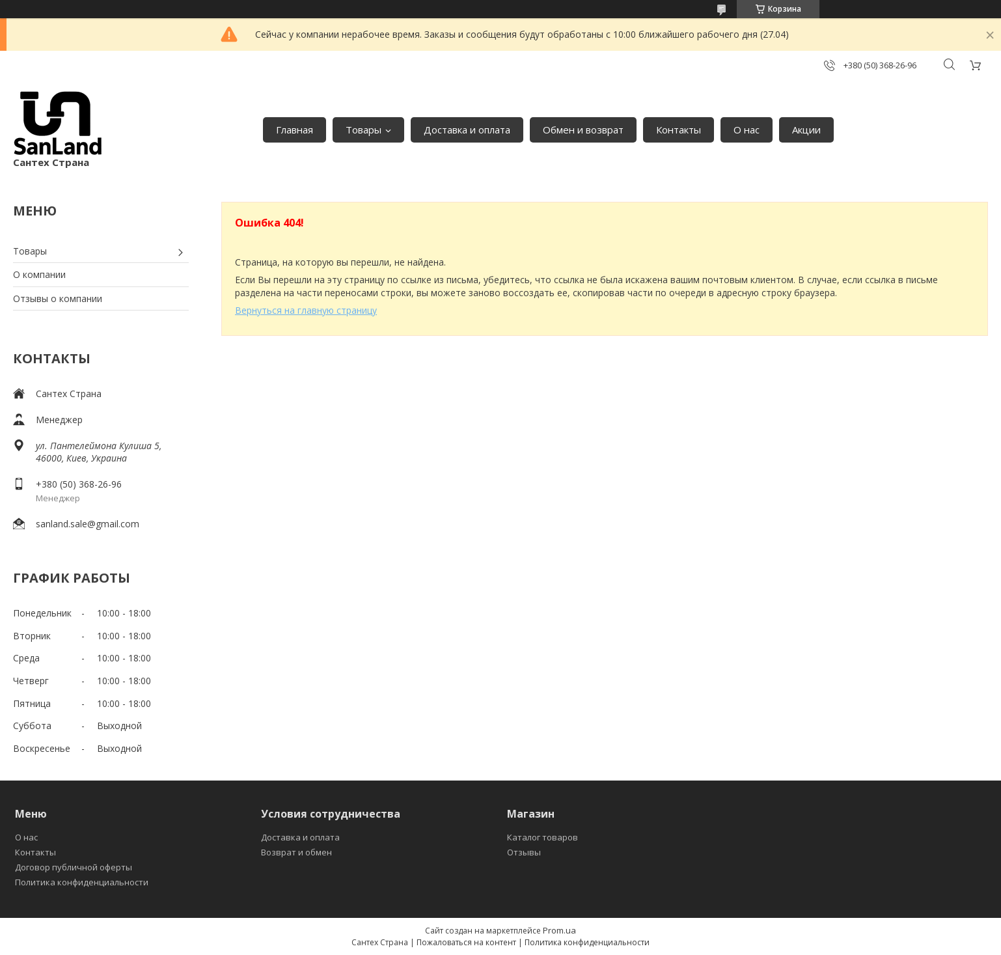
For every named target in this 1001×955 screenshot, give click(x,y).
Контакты (678, 129)
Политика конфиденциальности (81, 882)
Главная (294, 129)
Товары (363, 129)
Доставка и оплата (467, 129)
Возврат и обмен (296, 852)
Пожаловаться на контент (466, 942)
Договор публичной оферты (73, 867)
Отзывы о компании (57, 298)
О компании (39, 274)
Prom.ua (559, 930)
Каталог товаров (542, 837)
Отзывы (524, 852)
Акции (806, 129)
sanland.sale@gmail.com (87, 524)
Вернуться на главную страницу (306, 310)
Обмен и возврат (583, 129)
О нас (747, 129)
